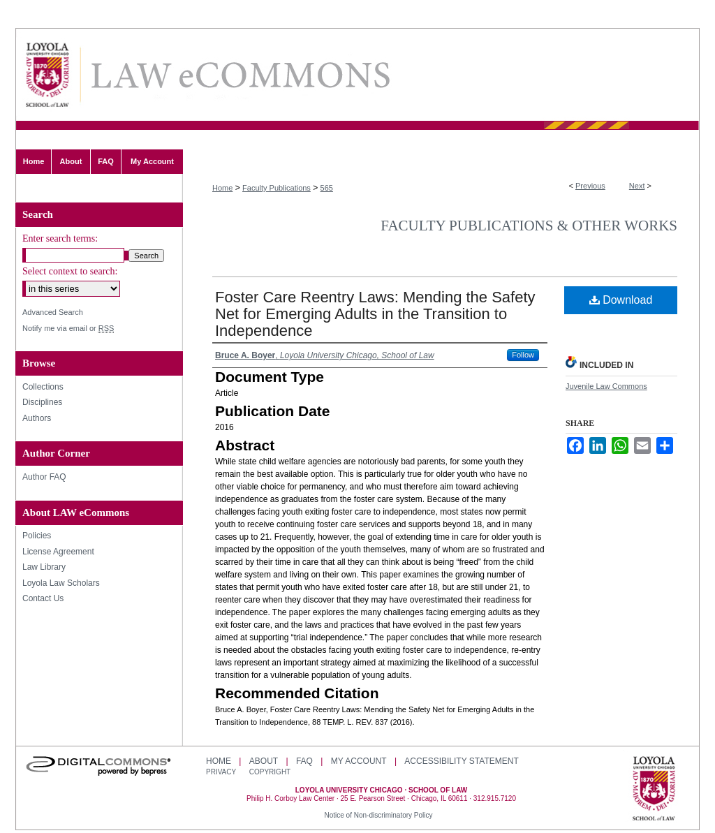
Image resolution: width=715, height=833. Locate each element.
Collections (43, 387)
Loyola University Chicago (654, 790)
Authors (36, 418)
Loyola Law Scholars (61, 583)
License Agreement (58, 551)
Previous (590, 186)
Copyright (269, 772)
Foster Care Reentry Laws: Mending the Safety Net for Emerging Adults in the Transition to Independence (375, 313)
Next (637, 186)
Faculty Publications (276, 188)
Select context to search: (69, 271)
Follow (523, 355)
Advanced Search (52, 312)
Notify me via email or (68, 328)
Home (222, 188)
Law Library (44, 567)
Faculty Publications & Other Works (529, 225)
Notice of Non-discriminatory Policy (378, 815)
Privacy (222, 772)
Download (621, 300)
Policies (36, 535)
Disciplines (42, 402)
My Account (359, 761)
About (263, 761)
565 (326, 188)
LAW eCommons (239, 75)
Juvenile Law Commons (606, 386)
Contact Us (43, 598)
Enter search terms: (60, 238)
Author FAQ (44, 477)
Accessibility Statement (461, 761)
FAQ (304, 761)
